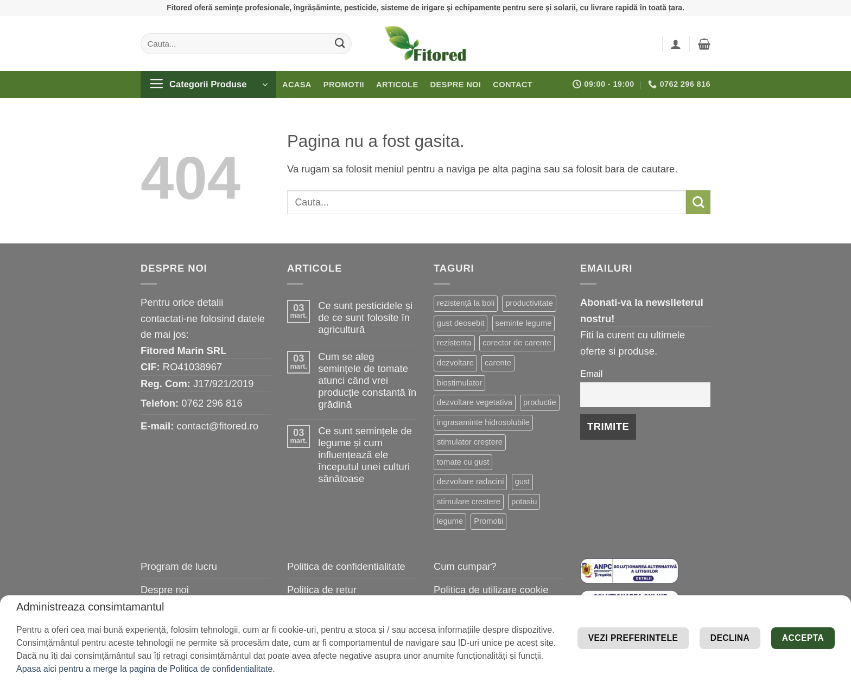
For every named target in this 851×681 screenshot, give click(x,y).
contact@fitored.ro (217, 426)
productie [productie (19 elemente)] (539, 402)
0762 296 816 (212, 403)
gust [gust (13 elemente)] (522, 481)
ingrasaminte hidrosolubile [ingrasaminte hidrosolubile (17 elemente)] (483, 422)
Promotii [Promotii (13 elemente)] (488, 521)
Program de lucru (179, 566)
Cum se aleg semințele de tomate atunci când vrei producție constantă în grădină (367, 380)
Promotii (343, 84)
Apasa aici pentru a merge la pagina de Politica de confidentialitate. (145, 668)
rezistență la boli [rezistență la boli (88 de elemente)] (465, 303)
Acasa (297, 84)
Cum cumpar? (465, 566)
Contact (512, 84)
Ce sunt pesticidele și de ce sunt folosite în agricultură (365, 317)
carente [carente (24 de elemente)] (498, 362)
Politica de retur (322, 589)
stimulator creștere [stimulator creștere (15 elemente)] (470, 442)
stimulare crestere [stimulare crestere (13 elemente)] (468, 501)
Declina (704, 654)
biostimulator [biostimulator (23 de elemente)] (459, 382)
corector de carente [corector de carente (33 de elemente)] (516, 342)
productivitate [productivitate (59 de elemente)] (528, 303)
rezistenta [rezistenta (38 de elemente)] (454, 342)
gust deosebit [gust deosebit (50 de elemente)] (460, 323)
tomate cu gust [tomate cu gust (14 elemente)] (463, 462)
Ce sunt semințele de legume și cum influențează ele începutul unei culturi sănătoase (365, 454)
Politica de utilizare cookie (491, 589)
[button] (675, 44)
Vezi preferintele (769, 621)
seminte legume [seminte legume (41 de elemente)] (524, 323)
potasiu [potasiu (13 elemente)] (524, 501)
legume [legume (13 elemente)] (450, 521)
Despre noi (455, 84)
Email (591, 374)
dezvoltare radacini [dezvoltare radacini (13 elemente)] (470, 481)
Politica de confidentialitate (346, 566)
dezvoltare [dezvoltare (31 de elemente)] (455, 362)
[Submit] (340, 43)
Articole (397, 84)
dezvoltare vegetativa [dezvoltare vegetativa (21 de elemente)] (474, 402)
